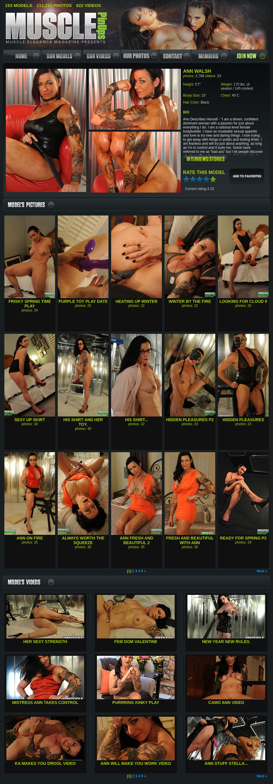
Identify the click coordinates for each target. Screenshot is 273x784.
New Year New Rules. (226, 641)
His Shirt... (136, 419)
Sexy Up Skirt (29, 419)
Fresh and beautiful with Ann (190, 540)
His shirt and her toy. (83, 422)
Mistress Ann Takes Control (45, 702)
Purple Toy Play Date (83, 301)
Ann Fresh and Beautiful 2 (136, 540)
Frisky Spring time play (30, 303)
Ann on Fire (30, 538)
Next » (262, 571)
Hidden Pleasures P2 (190, 419)
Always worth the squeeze (83, 540)
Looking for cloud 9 (243, 301)
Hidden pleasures (243, 419)
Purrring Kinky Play (135, 702)
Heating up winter (136, 301)
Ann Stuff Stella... (226, 763)
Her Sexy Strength (45, 641)
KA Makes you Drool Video (45, 763)
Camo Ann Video (226, 702)
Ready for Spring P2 (243, 538)
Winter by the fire (190, 301)
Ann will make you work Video (136, 763)
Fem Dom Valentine (135, 641)
